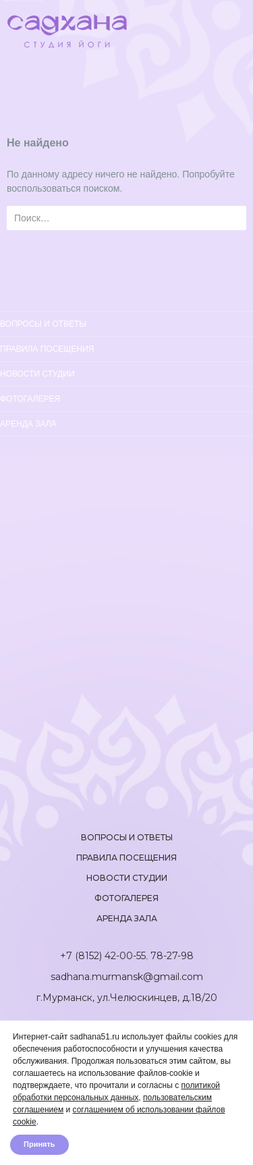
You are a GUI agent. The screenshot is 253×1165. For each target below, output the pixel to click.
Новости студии (37, 374)
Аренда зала (28, 424)
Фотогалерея (30, 399)
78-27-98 (172, 956)
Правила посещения (47, 349)
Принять (39, 1144)
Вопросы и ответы (43, 324)
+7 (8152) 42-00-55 (103, 956)
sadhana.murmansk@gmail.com (127, 977)
